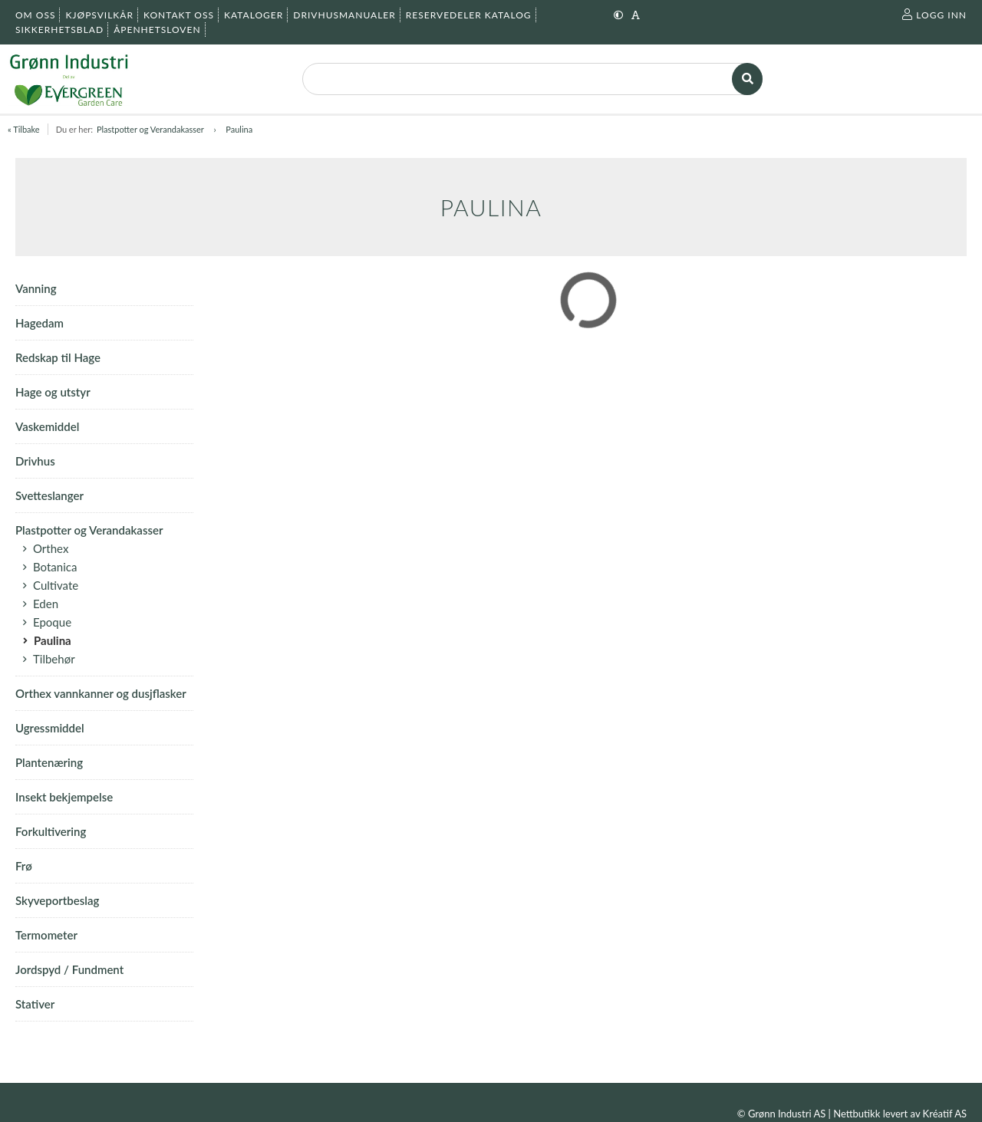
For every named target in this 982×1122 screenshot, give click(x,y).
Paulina (239, 129)
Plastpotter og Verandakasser (151, 129)
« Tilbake (24, 129)
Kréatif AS (945, 1113)
